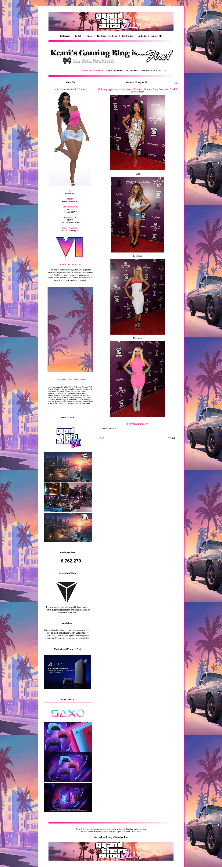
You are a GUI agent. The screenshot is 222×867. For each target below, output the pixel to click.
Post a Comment (109, 429)
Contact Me (156, 36)
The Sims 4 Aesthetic (107, 36)
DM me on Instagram (70, 231)
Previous (171, 438)
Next (102, 438)
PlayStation (127, 36)
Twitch (78, 36)
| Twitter (88, 36)
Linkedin (142, 36)
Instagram (65, 36)
